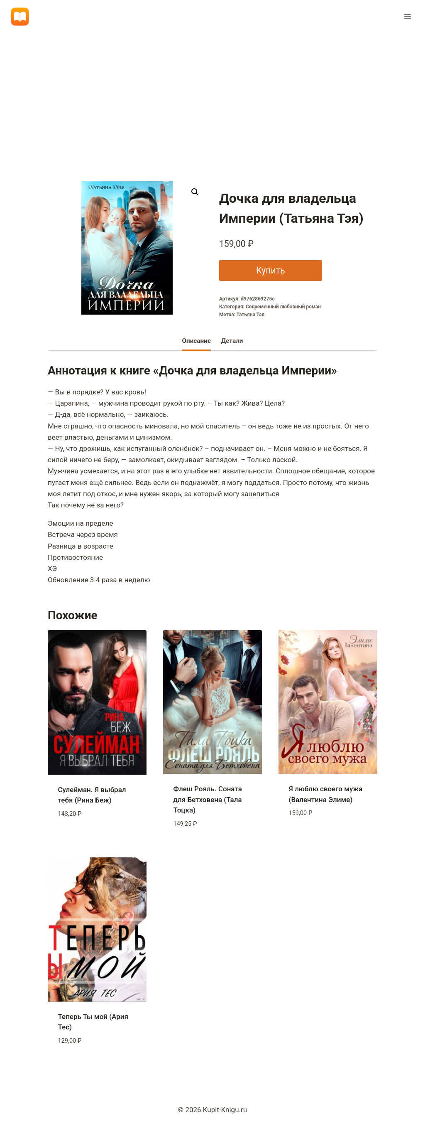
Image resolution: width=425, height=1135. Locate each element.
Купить (270, 270)
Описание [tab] (196, 341)
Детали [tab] (232, 341)
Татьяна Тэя (250, 315)
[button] (195, 192)
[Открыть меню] (407, 16)
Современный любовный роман (283, 307)
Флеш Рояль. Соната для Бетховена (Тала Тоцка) (207, 799)
